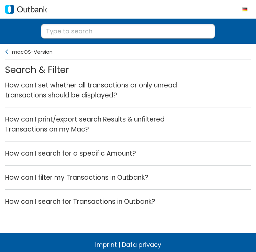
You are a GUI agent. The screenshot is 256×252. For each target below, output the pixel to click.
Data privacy (141, 244)
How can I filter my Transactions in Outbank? (76, 177)
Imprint (106, 244)
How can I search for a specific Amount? (70, 153)
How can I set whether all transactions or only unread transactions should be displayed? (91, 90)
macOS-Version (32, 51)
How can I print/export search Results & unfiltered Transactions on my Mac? (85, 124)
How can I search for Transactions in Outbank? (80, 201)
